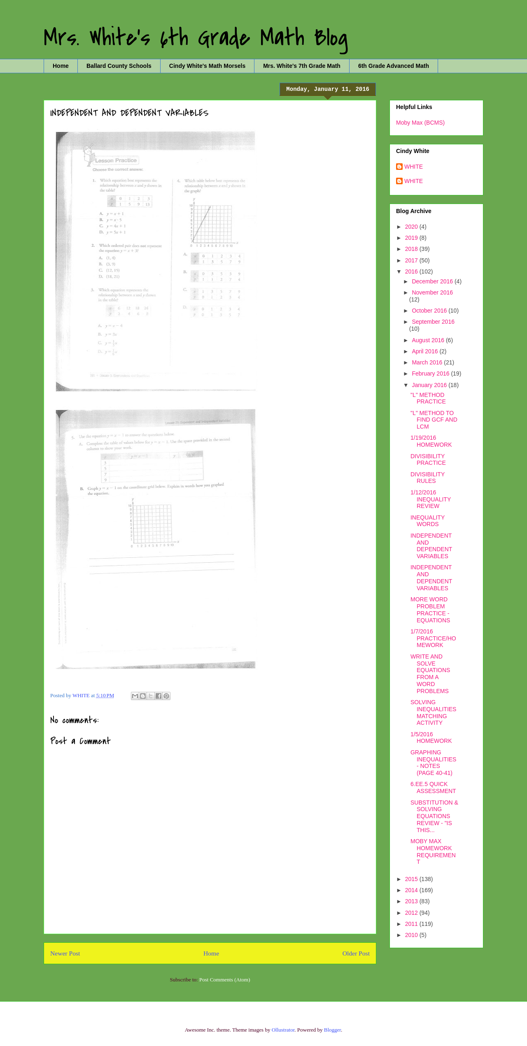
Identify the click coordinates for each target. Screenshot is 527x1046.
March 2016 (428, 362)
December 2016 (433, 281)
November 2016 (432, 292)
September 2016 (433, 321)
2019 (412, 237)
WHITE (413, 166)
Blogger (332, 1030)
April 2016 (425, 351)
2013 (412, 901)
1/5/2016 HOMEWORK (431, 737)
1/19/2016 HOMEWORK (431, 441)
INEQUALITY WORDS (427, 521)
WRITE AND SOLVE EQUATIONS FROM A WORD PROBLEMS (430, 673)
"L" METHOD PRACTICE (428, 398)
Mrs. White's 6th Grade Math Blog (196, 38)
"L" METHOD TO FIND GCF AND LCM (433, 420)
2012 (412, 912)
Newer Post (65, 953)
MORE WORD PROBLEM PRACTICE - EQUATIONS (430, 609)
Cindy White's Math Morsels (207, 66)
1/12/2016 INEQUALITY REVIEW (430, 499)
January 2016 (430, 385)
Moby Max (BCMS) (420, 122)
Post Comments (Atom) (224, 979)
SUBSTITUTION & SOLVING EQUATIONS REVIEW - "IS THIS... (434, 816)
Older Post (356, 953)
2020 (412, 226)
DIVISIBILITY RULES (427, 478)
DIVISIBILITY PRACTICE (428, 459)
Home (61, 66)
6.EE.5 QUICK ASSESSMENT (433, 787)
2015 (412, 879)
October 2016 (430, 310)
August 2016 (429, 340)
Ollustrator (283, 1030)
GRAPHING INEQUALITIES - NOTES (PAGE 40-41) (433, 762)
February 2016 (431, 373)
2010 (412, 935)
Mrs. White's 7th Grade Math (301, 66)
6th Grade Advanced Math (393, 66)
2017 (412, 260)
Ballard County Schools (119, 66)
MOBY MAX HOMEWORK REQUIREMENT (433, 851)
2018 (412, 249)
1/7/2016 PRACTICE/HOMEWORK (433, 638)
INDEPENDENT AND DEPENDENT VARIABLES (431, 545)
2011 (412, 924)
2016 (412, 271)
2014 (412, 890)
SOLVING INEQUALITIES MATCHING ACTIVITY (433, 712)
